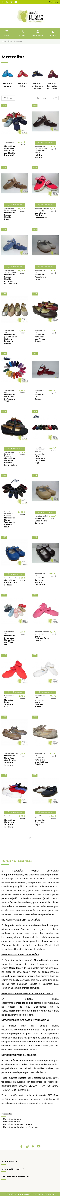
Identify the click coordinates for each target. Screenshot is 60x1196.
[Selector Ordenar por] (42, 98)
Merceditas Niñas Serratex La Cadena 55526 (9, 522)
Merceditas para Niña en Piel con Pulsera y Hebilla (10, 339)
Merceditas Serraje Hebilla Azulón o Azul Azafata (10, 279)
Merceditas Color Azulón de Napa (10, 582)
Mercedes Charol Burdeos (39, 397)
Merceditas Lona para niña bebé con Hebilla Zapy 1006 (9, 150)
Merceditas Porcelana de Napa (41, 277)
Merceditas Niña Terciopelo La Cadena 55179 (40, 458)
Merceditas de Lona (12, 1119)
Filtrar (8, 98)
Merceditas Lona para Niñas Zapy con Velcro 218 (9, 640)
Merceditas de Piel (11, 1122)
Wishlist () (53, 2)
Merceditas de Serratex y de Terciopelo (52, 86)
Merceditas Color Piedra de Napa (41, 521)
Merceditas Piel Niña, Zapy (40, 822)
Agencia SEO (27, 1194)
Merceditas (6, 1114)
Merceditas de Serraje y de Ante (37, 86)
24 (54, 98)
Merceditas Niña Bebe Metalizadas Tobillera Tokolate (10, 760)
